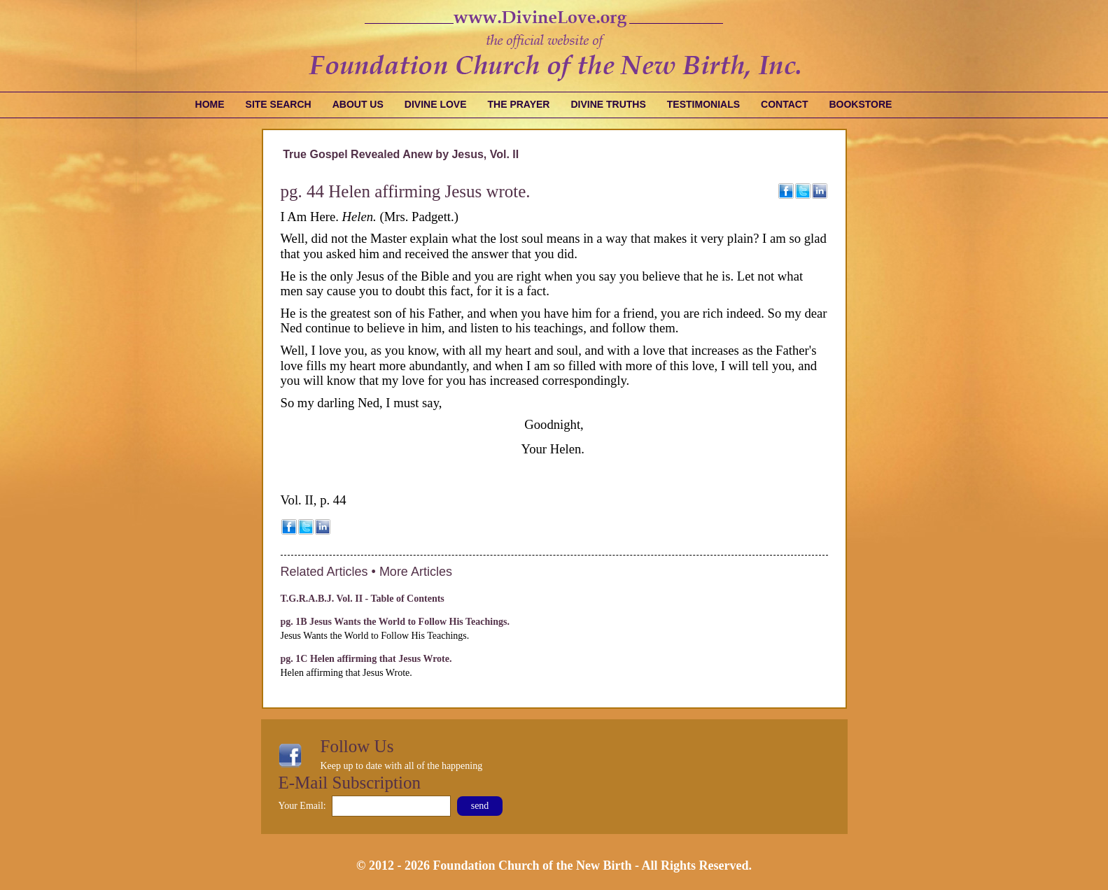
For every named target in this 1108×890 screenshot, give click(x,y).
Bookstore (860, 104)
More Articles (415, 572)
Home (210, 104)
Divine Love (436, 104)
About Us (358, 104)
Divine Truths (607, 104)
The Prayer (519, 104)
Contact (784, 104)
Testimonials (703, 104)
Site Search (278, 104)
